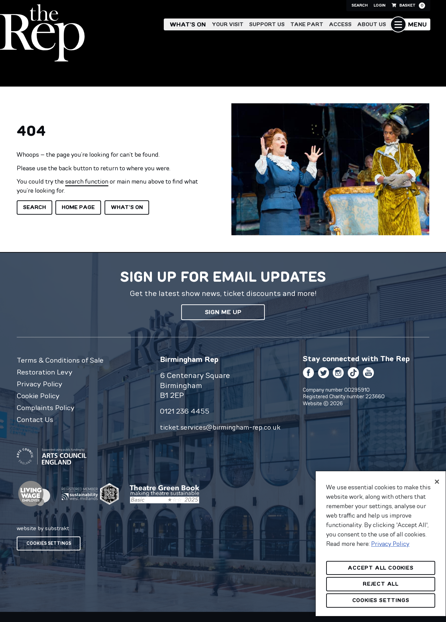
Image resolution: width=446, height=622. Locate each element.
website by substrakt (43, 538)
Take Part (306, 25)
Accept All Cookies (380, 567)
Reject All (381, 583)
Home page (78, 207)
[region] (380, 543)
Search (337, 6)
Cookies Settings (48, 553)
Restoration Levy (47, 373)
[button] (410, 25)
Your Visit (228, 25)
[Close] (437, 481)
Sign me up (223, 312)
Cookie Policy (40, 398)
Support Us (267, 25)
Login (366, 6)
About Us (371, 25)
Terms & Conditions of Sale (64, 360)
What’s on (188, 25)
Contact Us (37, 424)
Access (340, 25)
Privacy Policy (41, 386)
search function (86, 181)
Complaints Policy (48, 411)
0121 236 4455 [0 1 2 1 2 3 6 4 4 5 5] (186, 411)
